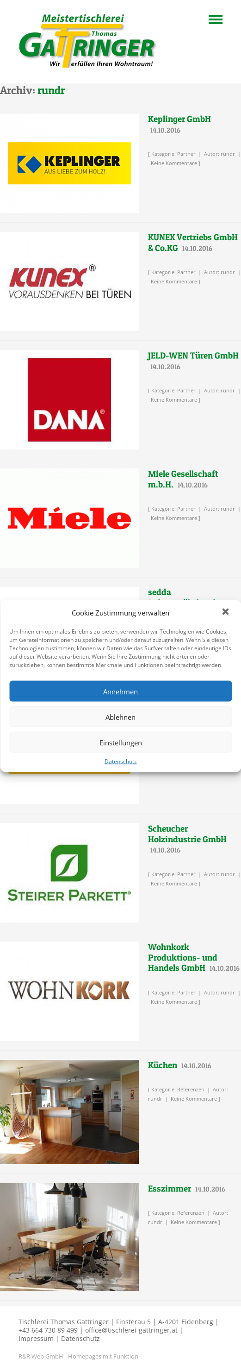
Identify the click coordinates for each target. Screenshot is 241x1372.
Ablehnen (120, 716)
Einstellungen (120, 742)
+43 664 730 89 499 (48, 1330)
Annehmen (120, 691)
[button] (226, 612)
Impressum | (39, 1338)
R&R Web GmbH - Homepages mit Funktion (78, 1356)
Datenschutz (121, 761)
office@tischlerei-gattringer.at (131, 1330)
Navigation (215, 19)
